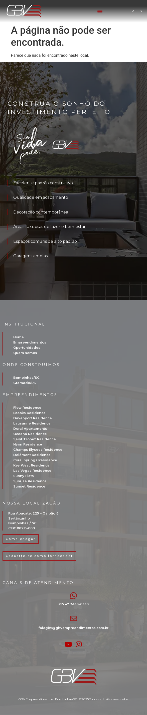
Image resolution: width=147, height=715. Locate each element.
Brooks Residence (29, 413)
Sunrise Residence (30, 481)
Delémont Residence (32, 455)
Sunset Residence (29, 486)
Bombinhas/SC (26, 378)
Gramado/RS (24, 383)
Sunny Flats (23, 476)
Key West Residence (31, 465)
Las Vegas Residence (32, 470)
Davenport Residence (32, 418)
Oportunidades (26, 348)
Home (18, 337)
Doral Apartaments (30, 428)
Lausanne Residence (32, 423)
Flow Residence (27, 408)
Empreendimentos (29, 342)
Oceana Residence (30, 434)
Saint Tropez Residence (34, 439)
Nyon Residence (27, 444)
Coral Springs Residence (35, 460)
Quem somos (25, 353)
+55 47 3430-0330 (73, 604)
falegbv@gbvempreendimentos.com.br (73, 628)
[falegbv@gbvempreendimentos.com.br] (73, 618)
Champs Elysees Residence (37, 450)
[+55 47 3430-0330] (73, 596)
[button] (100, 11)
